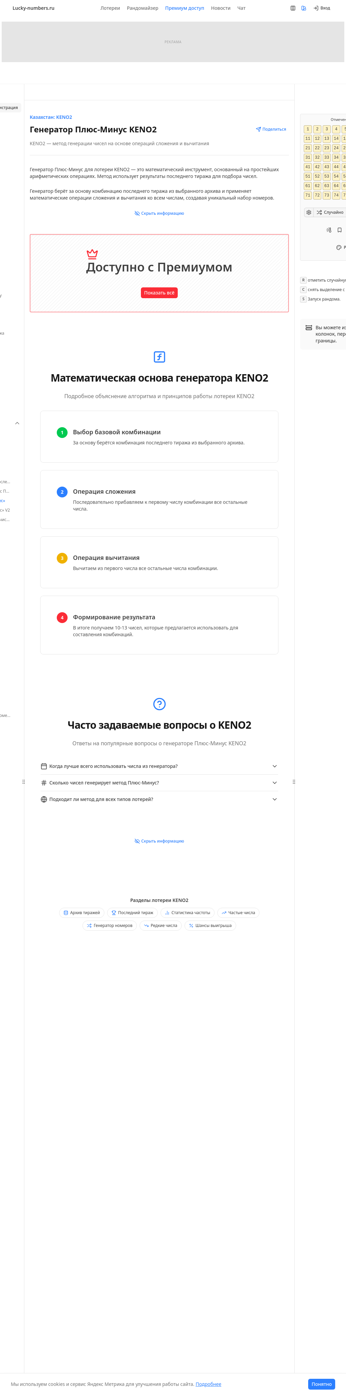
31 (307, 157)
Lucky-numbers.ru (33, 8)
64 (335, 186)
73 (326, 195)
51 (307, 176)
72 (317, 195)
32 (317, 157)
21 (307, 148)
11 (307, 138)
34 (335, 157)
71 (307, 195)
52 (317, 176)
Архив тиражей (82, 912)
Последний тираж (132, 912)
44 (335, 167)
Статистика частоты (188, 912)
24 (335, 148)
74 (335, 195)
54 (335, 176)
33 (326, 157)
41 (307, 167)
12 (317, 138)
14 (335, 138)
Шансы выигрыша (210, 925)
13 (326, 138)
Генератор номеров (109, 925)
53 (326, 176)
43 (326, 167)
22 (317, 148)
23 (326, 148)
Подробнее (208, 1384)
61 (307, 186)
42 (317, 167)
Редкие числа (160, 925)
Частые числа (238, 912)
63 (326, 186)
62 (317, 186)
